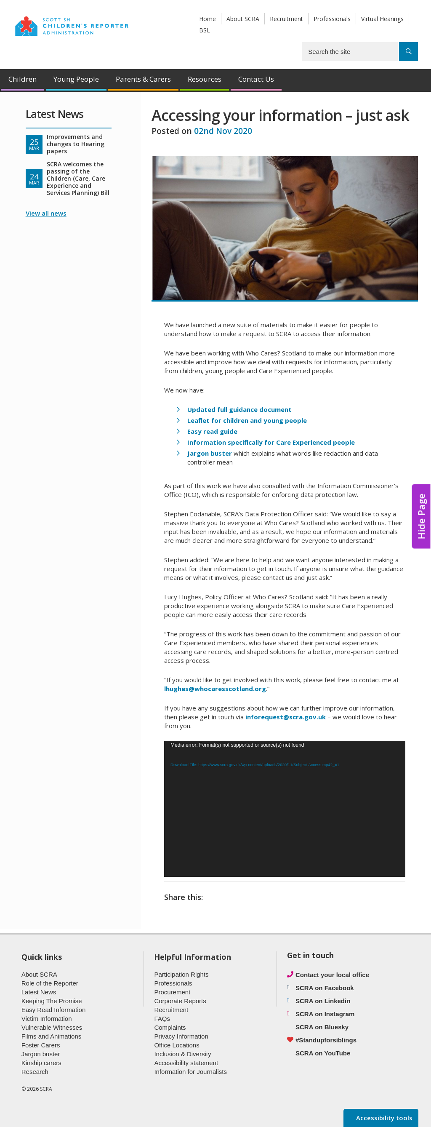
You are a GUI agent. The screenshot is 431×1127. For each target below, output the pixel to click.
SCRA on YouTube (322, 1053)
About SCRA (242, 19)
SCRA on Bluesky (322, 1027)
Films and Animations (51, 1036)
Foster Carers (40, 1045)
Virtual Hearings (382, 19)
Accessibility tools (383, 1118)
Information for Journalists (190, 1071)
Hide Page (421, 516)
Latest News (38, 992)
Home (207, 19)
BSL (204, 30)
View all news (46, 213)
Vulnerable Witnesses (51, 1027)
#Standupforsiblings (326, 1040)
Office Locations (176, 1045)
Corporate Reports (180, 1000)
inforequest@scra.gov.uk (285, 717)
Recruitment (286, 19)
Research (34, 1071)
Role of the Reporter (49, 983)
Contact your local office (332, 974)
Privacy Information (181, 1036)
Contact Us (256, 79)
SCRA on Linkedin (322, 1000)
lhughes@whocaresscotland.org (215, 688)
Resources (204, 79)
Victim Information (46, 1018)
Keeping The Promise (51, 1000)
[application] (284, 808)
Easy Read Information (53, 1009)
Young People (76, 79)
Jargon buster (40, 1054)
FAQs (162, 1018)
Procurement (172, 992)
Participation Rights (181, 974)
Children (22, 79)
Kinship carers (41, 1062)
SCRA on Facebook (324, 987)
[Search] (408, 51)
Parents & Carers (143, 79)
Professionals (332, 19)
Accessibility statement (186, 1062)
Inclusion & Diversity (182, 1054)
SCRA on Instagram (324, 1014)
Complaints (170, 1027)
